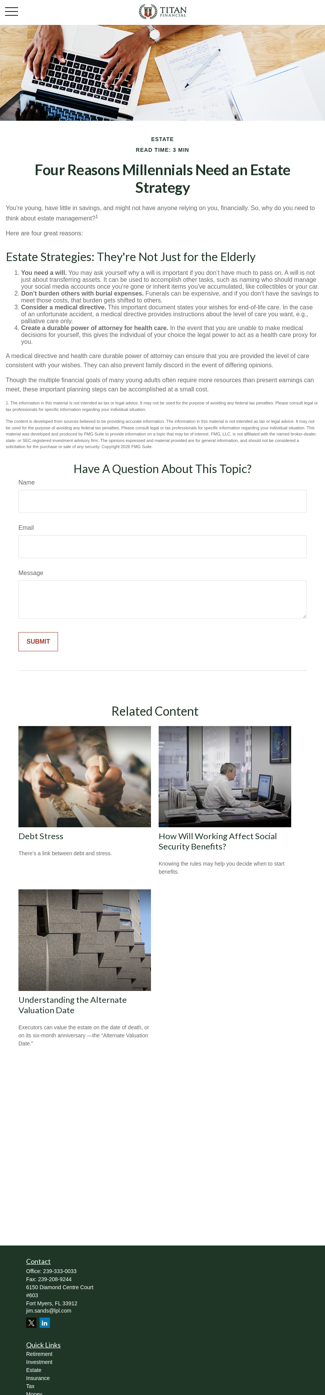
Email (26, 527)
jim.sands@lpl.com (48, 1311)
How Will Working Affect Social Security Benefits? (218, 841)
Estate (33, 1370)
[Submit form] (38, 641)
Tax (30, 1386)
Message (30, 573)
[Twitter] (31, 1323)
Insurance (38, 1378)
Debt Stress (40, 836)
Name (26, 482)
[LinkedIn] (45, 1323)
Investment (39, 1362)
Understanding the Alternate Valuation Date (72, 1004)
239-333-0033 (59, 1271)
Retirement (39, 1354)
